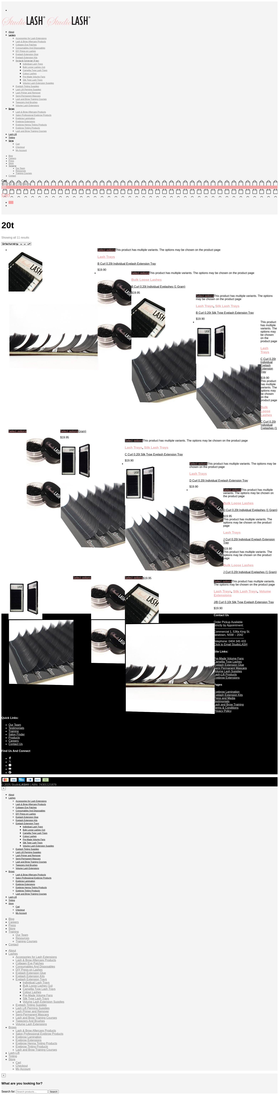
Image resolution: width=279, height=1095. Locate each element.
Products (14, 737)
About (11, 32)
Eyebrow (220, 691)
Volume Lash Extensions (27, 105)
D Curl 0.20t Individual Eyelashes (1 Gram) (250, 510)
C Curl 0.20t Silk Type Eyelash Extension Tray (154, 454)
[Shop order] (16, 243)
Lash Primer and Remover (28, 93)
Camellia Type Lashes (228, 661)
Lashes (12, 35)
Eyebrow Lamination (25, 118)
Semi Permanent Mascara (230, 668)
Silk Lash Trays (227, 306)
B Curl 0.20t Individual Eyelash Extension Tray (127, 263)
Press (11, 161)
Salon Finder (17, 734)
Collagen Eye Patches (26, 45)
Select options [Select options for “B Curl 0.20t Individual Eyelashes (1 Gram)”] (140, 272)
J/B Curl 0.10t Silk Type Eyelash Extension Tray (244, 602)
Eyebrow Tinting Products (28, 128)
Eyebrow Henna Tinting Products (31, 125)
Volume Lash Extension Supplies (38, 83)
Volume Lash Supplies (228, 671)
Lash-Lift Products (225, 674)
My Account (21, 150)
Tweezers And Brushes (27, 102)
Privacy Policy (223, 710)
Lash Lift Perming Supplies (28, 89)
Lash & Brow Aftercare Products (31, 41)
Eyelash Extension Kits (26, 57)
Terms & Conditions (226, 707)
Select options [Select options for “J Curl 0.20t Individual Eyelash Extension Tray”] (82, 577)
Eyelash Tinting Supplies (27, 86)
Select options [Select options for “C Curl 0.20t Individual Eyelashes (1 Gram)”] (69, 431)
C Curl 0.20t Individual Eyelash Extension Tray (268, 365)
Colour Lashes (29, 73)
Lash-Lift (13, 134)
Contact (12, 176)
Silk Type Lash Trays (33, 80)
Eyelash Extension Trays (27, 61)
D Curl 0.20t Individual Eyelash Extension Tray (218, 480)
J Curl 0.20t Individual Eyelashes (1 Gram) (250, 572)
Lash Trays (106, 257)
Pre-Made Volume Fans (34, 77)
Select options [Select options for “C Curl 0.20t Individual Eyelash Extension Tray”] (18, 431)
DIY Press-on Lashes (26, 51)
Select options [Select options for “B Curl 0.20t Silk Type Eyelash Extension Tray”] (205, 295)
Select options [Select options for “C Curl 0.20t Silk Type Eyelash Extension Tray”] (134, 440)
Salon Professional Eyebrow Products (33, 115)
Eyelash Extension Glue (27, 54)
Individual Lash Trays (33, 64)
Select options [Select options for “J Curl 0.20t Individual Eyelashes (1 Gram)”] (134, 577)
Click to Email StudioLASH (231, 644)
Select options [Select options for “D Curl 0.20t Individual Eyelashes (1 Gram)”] (232, 489)
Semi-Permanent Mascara (28, 96)
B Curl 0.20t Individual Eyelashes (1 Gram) (158, 286)
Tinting (12, 137)
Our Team (20, 168)
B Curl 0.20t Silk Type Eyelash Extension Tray (225, 312)
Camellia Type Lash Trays (35, 70)
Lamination (232, 691)
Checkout (20, 147)
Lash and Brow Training (229, 704)
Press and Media (224, 698)
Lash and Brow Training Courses (31, 99)
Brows (11, 109)
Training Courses (24, 173)
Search (53, 1091)
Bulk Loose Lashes (146, 280)
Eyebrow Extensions (25, 121)
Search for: (8, 1091)
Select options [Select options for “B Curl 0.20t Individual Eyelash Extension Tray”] (106, 249)
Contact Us (16, 744)
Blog (11, 156)
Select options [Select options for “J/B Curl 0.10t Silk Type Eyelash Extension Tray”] (223, 581)
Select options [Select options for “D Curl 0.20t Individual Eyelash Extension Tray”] (198, 463)
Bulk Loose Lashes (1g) (34, 67)
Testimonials (222, 701)
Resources (21, 171)
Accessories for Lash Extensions (31, 38)
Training (12, 166)
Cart (18, 144)
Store (11, 141)
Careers (12, 158)
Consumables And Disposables (30, 48)
